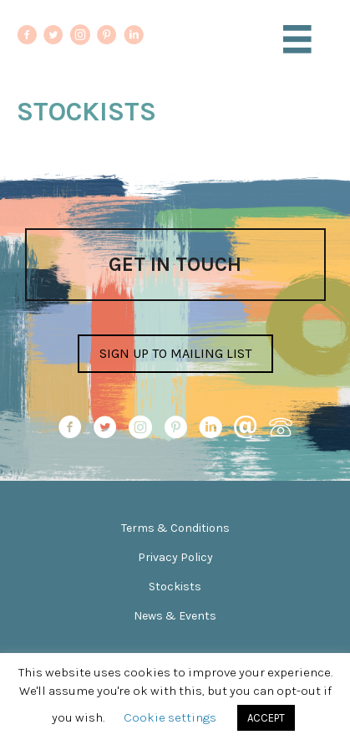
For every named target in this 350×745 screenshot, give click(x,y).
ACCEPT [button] (266, 718)
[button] (175, 353)
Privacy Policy (175, 557)
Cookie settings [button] (170, 717)
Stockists (175, 586)
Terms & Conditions (175, 528)
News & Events (175, 616)
